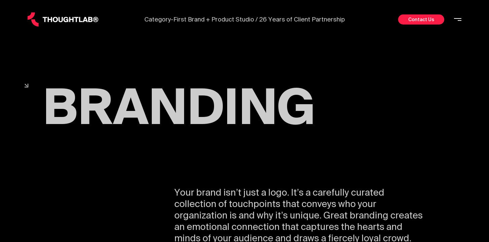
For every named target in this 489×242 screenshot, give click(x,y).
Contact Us (421, 19)
